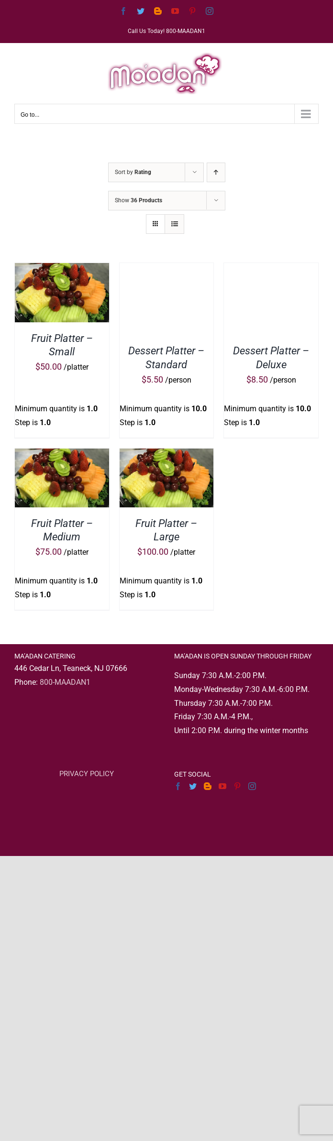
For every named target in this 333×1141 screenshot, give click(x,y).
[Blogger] (207, 786)
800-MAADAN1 (65, 682)
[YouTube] (222, 786)
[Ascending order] (216, 172)
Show (138, 200)
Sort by (133, 172)
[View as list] (174, 224)
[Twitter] (193, 786)
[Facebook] (178, 786)
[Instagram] (252, 786)
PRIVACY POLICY (86, 773)
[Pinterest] (237, 786)
